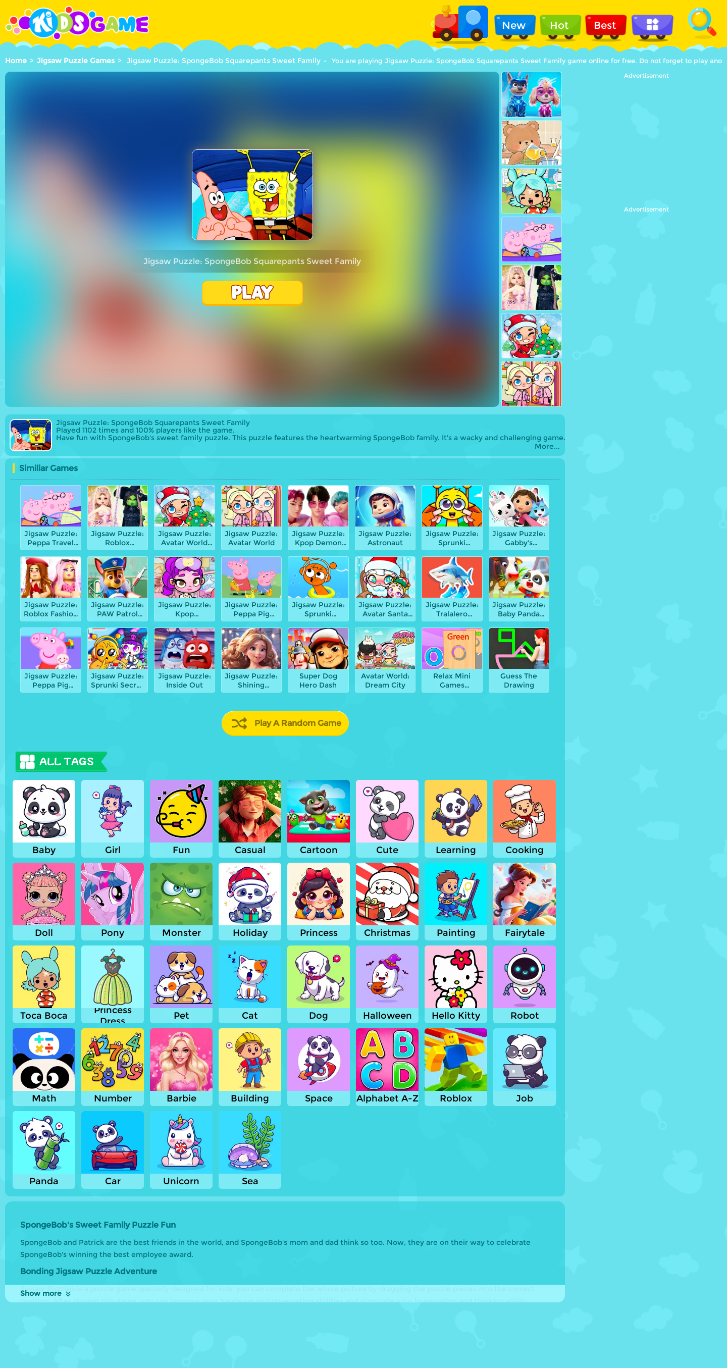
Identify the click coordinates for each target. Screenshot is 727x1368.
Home (16, 60)
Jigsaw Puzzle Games (76, 60)
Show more (46, 1293)
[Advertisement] (646, 142)
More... (547, 446)
